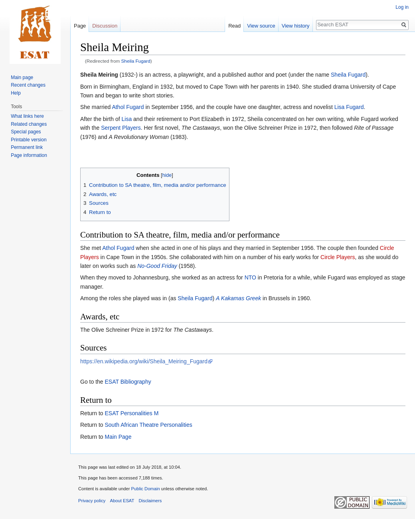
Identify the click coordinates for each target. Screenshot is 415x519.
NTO (250, 277)
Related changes (29, 124)
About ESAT (122, 500)
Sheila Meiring (99, 74)
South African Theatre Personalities (148, 425)
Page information (29, 155)
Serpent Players (121, 128)
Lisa (127, 119)
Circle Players (337, 257)
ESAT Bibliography (128, 381)
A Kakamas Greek (238, 298)
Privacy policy (91, 500)
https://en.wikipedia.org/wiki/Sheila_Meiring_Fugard (144, 361)
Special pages (26, 132)
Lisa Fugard (349, 107)
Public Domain (145, 488)
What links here (27, 116)
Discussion (104, 26)
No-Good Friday (157, 266)
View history (296, 26)
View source (261, 26)
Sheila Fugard (135, 60)
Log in (402, 7)
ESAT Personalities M (131, 413)
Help (16, 93)
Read (234, 26)
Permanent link (27, 147)
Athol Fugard (128, 107)
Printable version (28, 140)
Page (80, 26)
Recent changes (28, 85)
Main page (22, 77)
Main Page (118, 437)
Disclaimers (150, 500)
